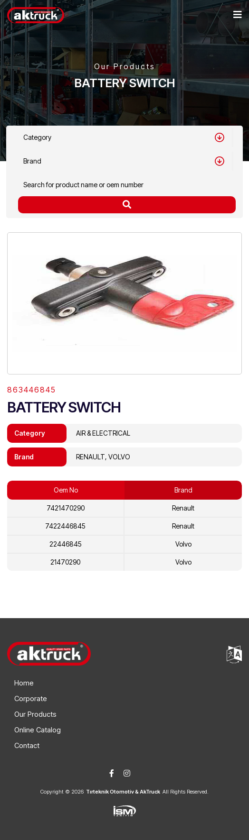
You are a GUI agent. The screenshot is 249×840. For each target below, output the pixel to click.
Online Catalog (37, 729)
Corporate (30, 698)
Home (24, 682)
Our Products (35, 714)
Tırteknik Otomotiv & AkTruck (123, 791)
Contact (26, 745)
